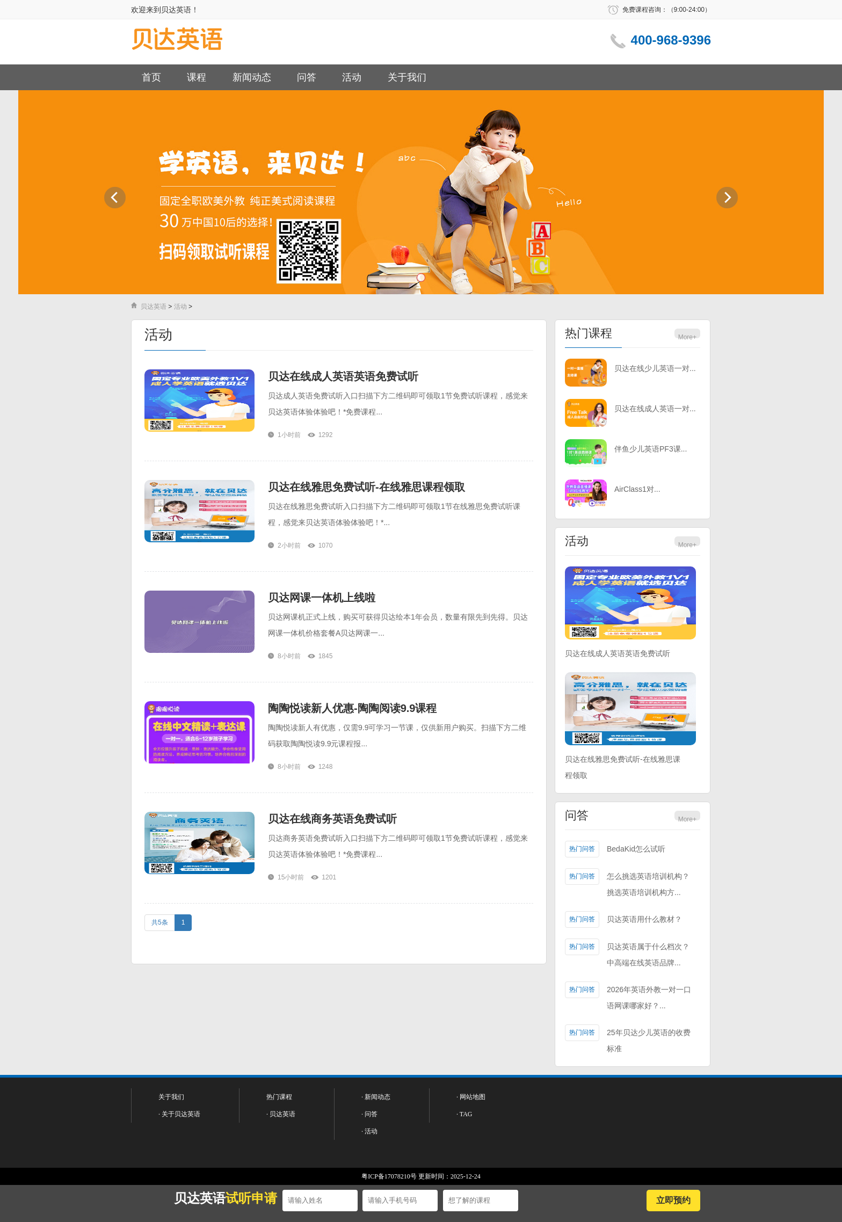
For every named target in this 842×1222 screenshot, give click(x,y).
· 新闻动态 (375, 1097)
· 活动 (369, 1131)
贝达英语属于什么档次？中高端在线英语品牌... (648, 954)
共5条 (159, 922)
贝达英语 (153, 306)
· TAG (464, 1114)
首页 (151, 77)
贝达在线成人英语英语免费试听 (343, 376)
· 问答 (369, 1114)
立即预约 (673, 1200)
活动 (351, 77)
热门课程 (588, 333)
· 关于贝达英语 (179, 1114)
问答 (306, 77)
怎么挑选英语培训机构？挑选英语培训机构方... (648, 884)
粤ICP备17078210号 (389, 1176)
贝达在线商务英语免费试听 (332, 819)
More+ (687, 337)
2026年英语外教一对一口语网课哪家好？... (649, 997)
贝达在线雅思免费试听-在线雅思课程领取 (366, 487)
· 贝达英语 (280, 1114)
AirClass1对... (637, 489)
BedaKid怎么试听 (636, 849)
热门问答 (582, 849)
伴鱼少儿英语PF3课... (650, 449)
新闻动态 (252, 77)
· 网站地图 (470, 1097)
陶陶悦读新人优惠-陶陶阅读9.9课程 (352, 708)
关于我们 (407, 77)
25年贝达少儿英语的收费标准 (649, 1040)
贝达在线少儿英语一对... (655, 368)
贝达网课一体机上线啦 (321, 597)
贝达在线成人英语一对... (655, 408)
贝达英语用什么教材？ (644, 919)
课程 (196, 77)
